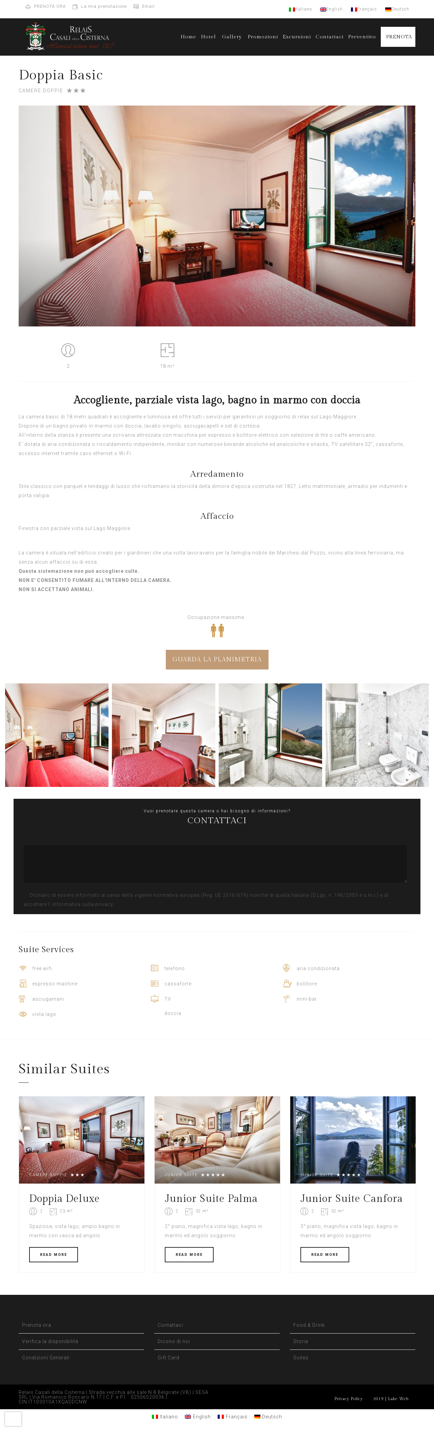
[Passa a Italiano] (165, 1416)
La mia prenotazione (104, 6)
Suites (301, 1357)
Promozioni (263, 37)
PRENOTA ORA (50, 6)
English (331, 9)
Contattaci (329, 37)
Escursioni (297, 37)
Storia (300, 1341)
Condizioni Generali (46, 1357)
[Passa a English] (197, 1416)
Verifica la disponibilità (50, 1341)
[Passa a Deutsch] (268, 1416)
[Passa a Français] (232, 1416)
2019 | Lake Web (391, 1398)
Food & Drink (309, 1325)
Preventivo (362, 37)
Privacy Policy (348, 1398)
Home (188, 37)
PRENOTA (399, 37)
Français (364, 9)
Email (148, 6)
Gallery (232, 37)
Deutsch (397, 9)
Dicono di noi (174, 1341)
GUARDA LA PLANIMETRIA (217, 659)
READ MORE (53, 1254)
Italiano (300, 9)
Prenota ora (36, 1325)
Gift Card (168, 1357)
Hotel (208, 37)
